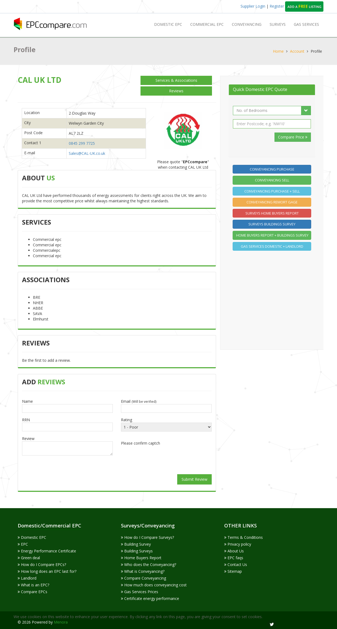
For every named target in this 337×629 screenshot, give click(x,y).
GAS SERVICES (306, 24)
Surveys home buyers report (272, 213)
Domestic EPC (168, 24)
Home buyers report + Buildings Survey (272, 235)
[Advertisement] (273, 299)
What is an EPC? (33, 584)
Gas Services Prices (139, 591)
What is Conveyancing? (142, 571)
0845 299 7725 (82, 143)
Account (297, 51)
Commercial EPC (207, 24)
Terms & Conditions (243, 537)
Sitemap (233, 571)
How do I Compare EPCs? (42, 564)
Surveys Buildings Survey (271, 224)
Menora (61, 622)
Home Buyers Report (141, 557)
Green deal (29, 557)
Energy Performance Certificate (47, 550)
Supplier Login (253, 6)
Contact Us (235, 564)
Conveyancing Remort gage (272, 202)
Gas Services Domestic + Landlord (272, 246)
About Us (234, 550)
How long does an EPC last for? (47, 571)
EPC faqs (233, 557)
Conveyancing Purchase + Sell (272, 191)
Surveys (278, 24)
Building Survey (136, 544)
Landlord (27, 578)
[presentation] (166, 457)
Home (278, 51)
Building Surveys (137, 550)
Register (277, 6)
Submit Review (194, 479)
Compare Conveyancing (143, 578)
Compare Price (292, 137)
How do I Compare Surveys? (147, 537)
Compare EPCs (32, 591)
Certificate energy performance (150, 598)
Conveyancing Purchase (272, 169)
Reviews (176, 90)
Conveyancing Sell (272, 180)
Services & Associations (176, 80)
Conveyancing (246, 24)
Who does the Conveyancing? (148, 564)
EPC (23, 544)
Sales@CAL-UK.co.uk (87, 153)
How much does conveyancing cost (154, 584)
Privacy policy (237, 544)
